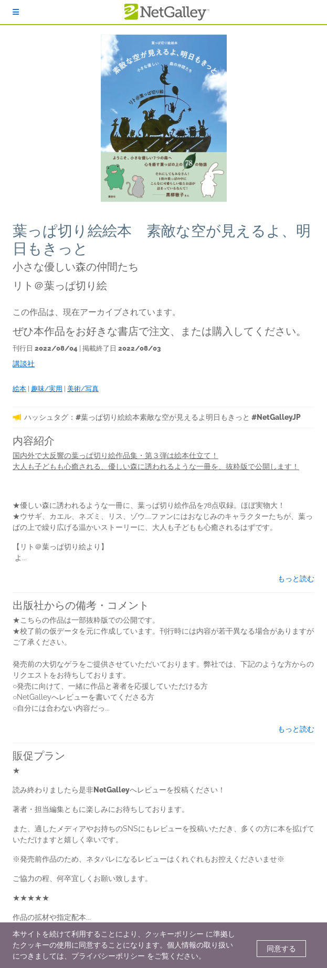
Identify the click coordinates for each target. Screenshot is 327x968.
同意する (281, 948)
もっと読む (296, 578)
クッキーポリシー (174, 934)
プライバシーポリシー (108, 956)
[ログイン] (15, 12)
